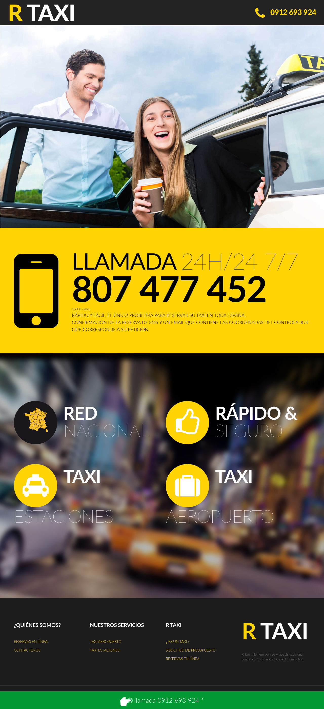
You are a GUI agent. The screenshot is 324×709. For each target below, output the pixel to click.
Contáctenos (27, 650)
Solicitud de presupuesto (190, 650)
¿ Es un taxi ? (177, 641)
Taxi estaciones (104, 650)
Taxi (275, 630)
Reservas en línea (31, 641)
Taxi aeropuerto (105, 641)
